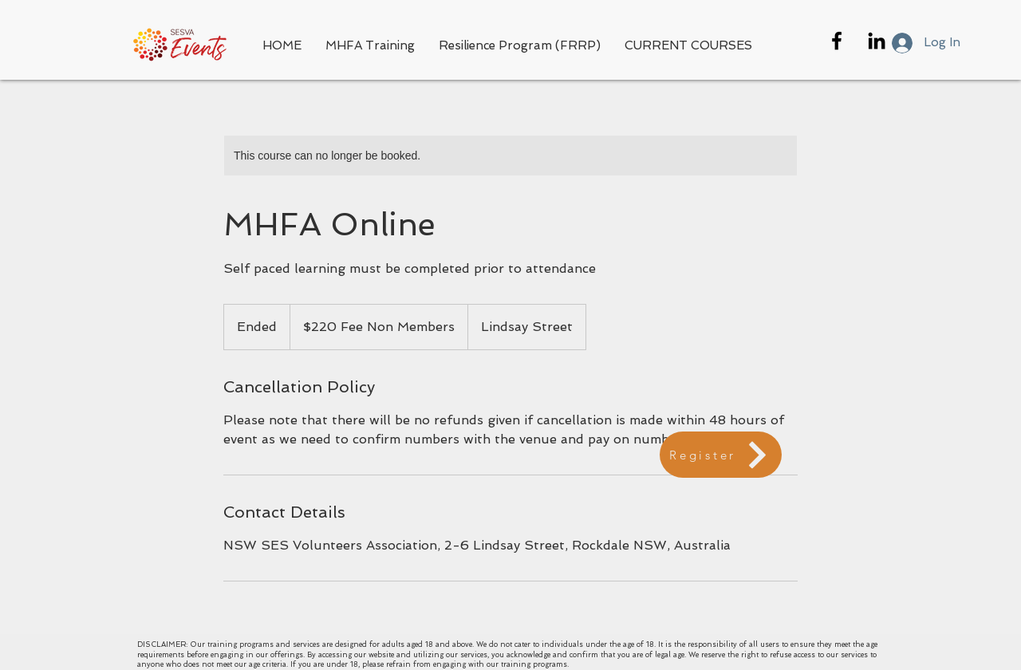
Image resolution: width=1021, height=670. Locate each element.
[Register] (721, 455)
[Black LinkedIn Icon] (877, 41)
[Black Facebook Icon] (837, 41)
